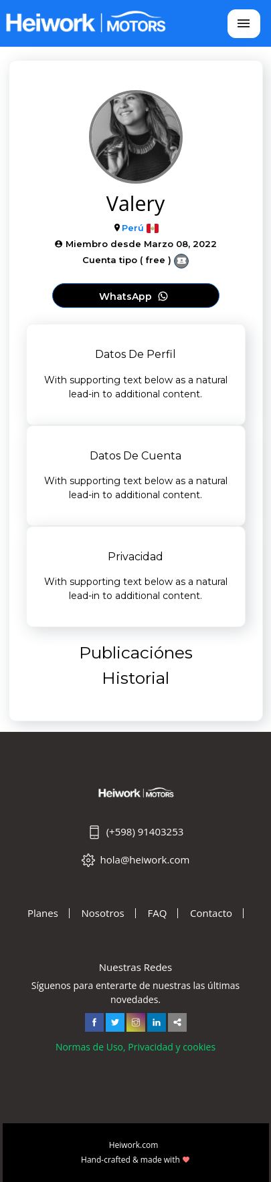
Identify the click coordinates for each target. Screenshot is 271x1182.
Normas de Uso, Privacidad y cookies (135, 1046)
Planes (42, 913)
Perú (133, 227)
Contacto (211, 913)
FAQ (157, 913)
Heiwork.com (134, 1145)
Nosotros (103, 913)
